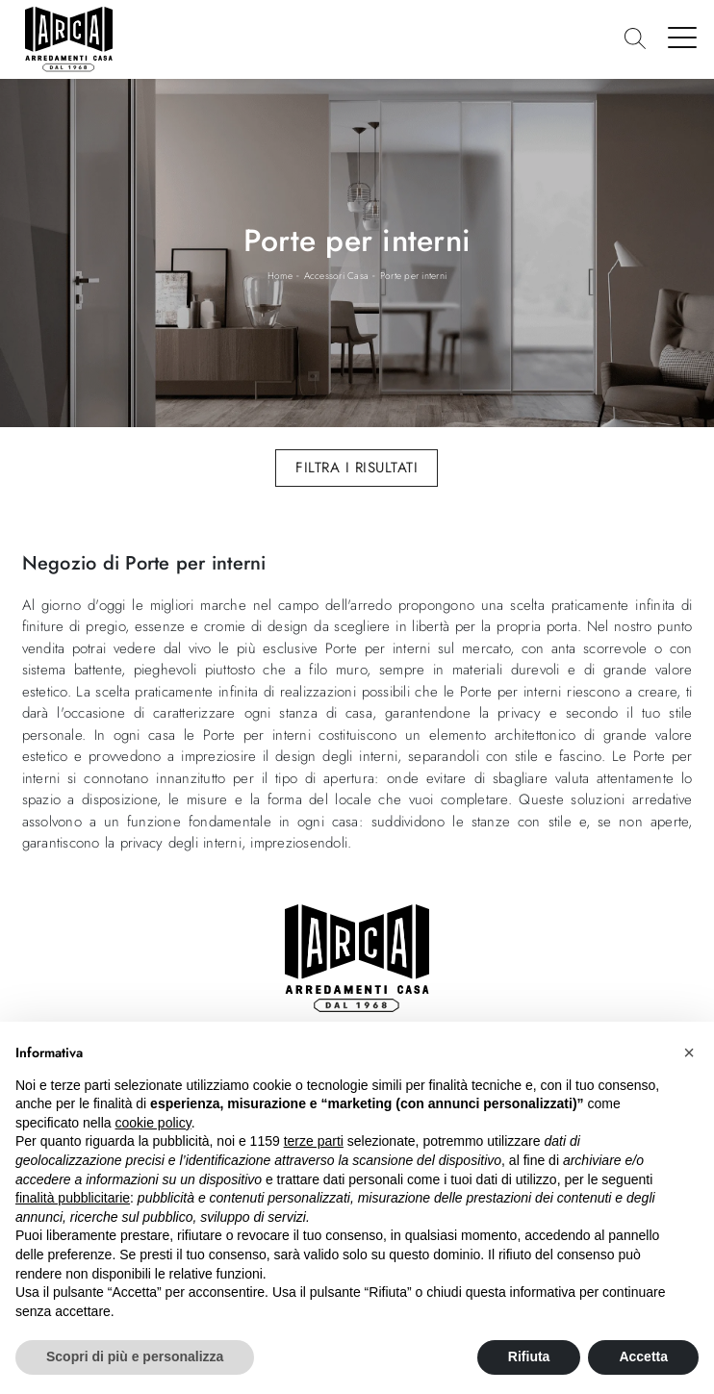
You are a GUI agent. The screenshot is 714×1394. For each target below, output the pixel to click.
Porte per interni (413, 275)
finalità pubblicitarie (72, 1197)
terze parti (314, 1141)
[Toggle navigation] (682, 36)
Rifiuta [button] (529, 1356)
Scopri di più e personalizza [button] (134, 1356)
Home (280, 275)
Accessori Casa (337, 275)
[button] (689, 1052)
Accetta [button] (643, 1356)
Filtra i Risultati (356, 467)
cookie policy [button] (153, 1122)
